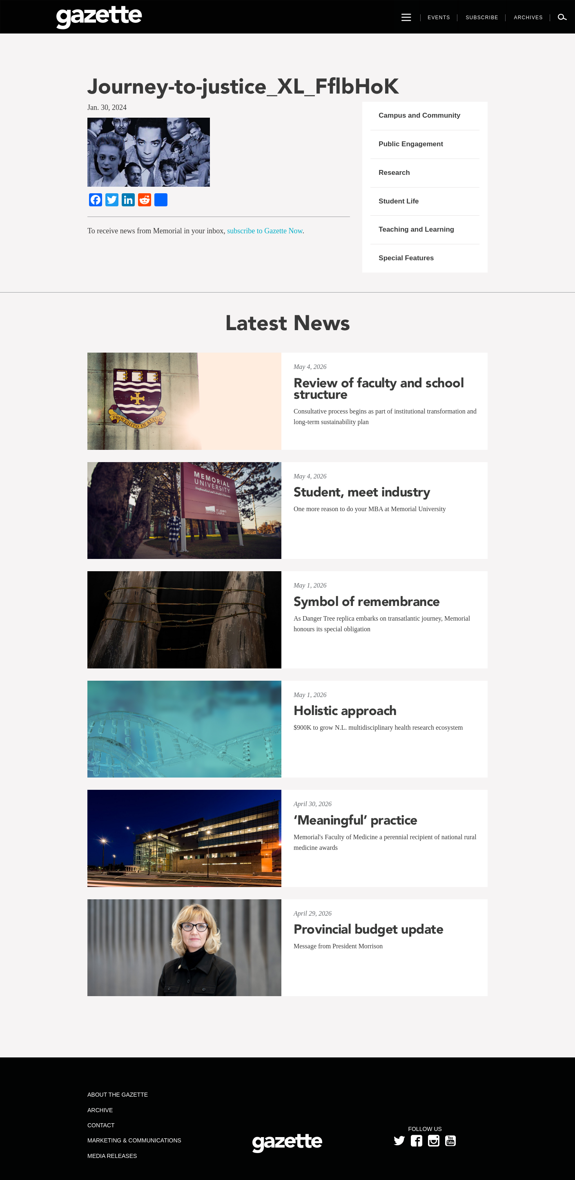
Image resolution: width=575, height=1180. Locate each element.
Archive (100, 1110)
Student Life (399, 201)
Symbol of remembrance (367, 601)
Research (394, 173)
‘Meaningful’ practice (355, 820)
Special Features (406, 258)
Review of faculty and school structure (379, 388)
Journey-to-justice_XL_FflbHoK (243, 86)
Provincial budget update (368, 929)
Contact (101, 1125)
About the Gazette (117, 1094)
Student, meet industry (362, 492)
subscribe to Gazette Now (264, 231)
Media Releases (112, 1156)
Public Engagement (411, 144)
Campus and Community (419, 115)
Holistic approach (345, 710)
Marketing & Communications (134, 1140)
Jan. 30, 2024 (107, 107)
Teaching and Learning (416, 229)
